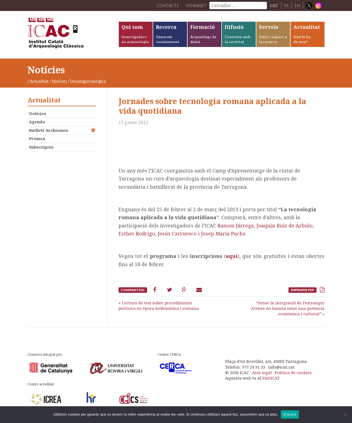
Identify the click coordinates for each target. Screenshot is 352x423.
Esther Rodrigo (137, 233)
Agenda (37, 121)
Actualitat (39, 81)
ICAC (69, 35)
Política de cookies (293, 372)
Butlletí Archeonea (48, 130)
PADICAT (271, 378)
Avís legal (262, 372)
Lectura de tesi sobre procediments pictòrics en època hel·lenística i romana (159, 305)
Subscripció (41, 147)
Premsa (37, 138)
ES (286, 5)
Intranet (196, 5)
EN (297, 5)
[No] (345, 414)
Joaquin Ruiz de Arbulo (285, 225)
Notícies (59, 81)
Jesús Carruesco (177, 233)
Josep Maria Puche (223, 233)
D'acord (290, 414)
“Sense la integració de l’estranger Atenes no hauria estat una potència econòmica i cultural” (287, 308)
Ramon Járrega (236, 225)
